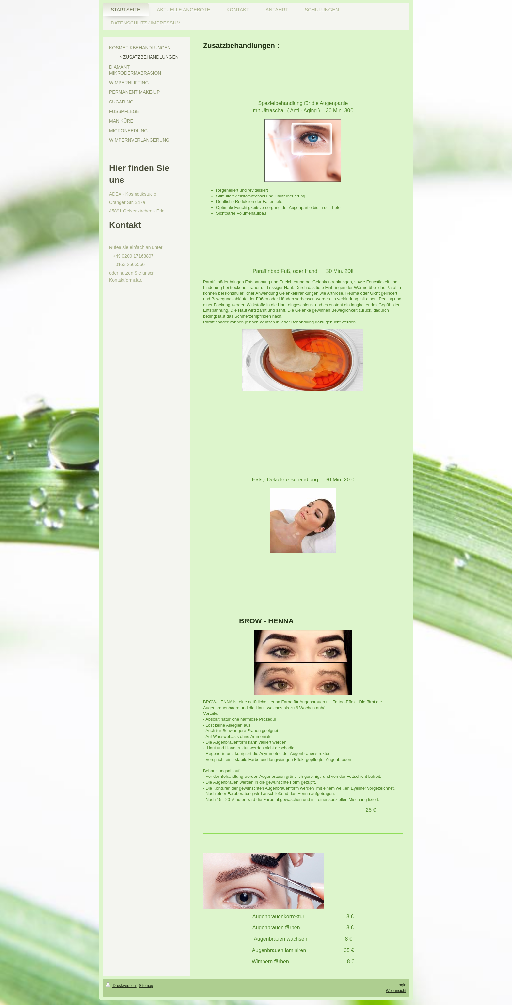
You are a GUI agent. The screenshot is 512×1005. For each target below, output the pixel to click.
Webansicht (396, 990)
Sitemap (146, 985)
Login (401, 985)
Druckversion (121, 985)
